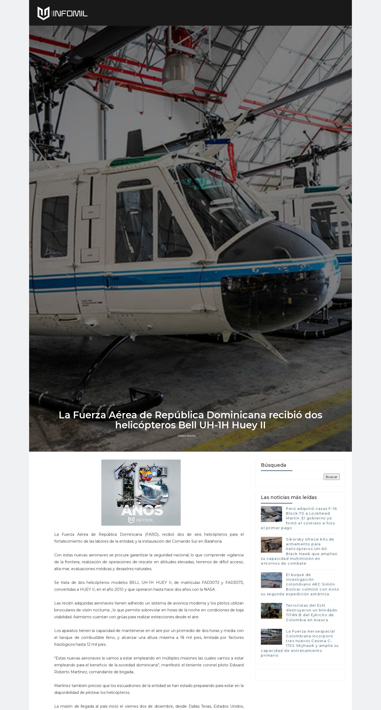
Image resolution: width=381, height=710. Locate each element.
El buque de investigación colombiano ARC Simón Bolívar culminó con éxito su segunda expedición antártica (300, 584)
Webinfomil (187, 436)
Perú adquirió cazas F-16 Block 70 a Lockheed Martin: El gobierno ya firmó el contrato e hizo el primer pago (299, 518)
